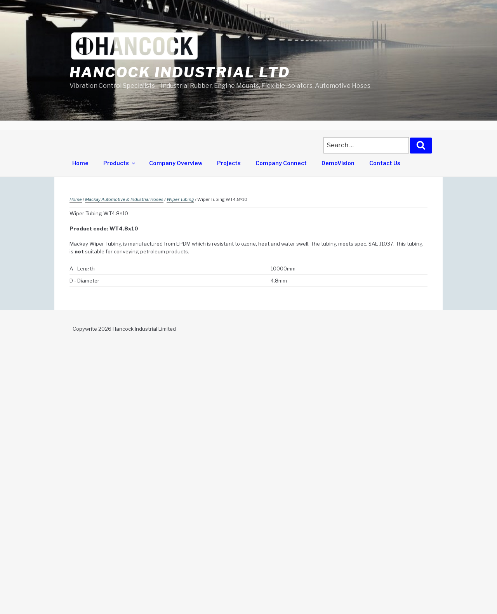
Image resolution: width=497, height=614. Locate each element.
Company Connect (281, 163)
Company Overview (175, 163)
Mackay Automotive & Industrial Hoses (124, 199)
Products (119, 163)
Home (80, 163)
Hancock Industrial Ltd (180, 72)
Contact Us (384, 163)
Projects (229, 163)
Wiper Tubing (180, 199)
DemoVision (338, 163)
